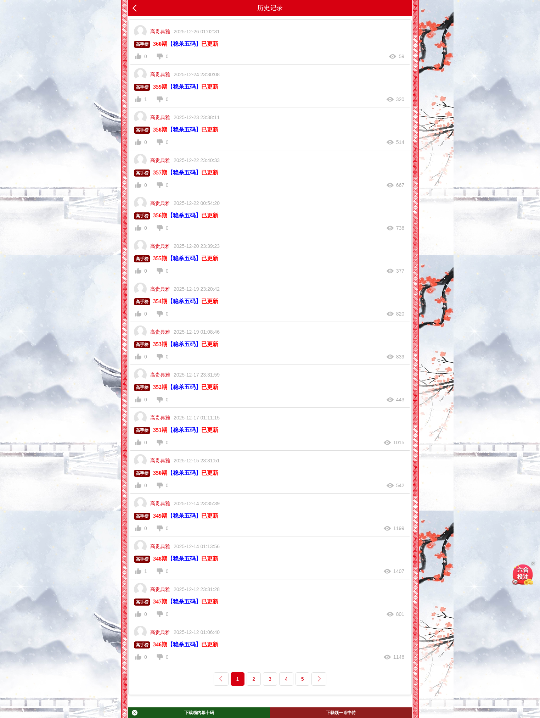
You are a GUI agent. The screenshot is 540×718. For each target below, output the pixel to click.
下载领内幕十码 (173, 713)
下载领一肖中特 (341, 712)
